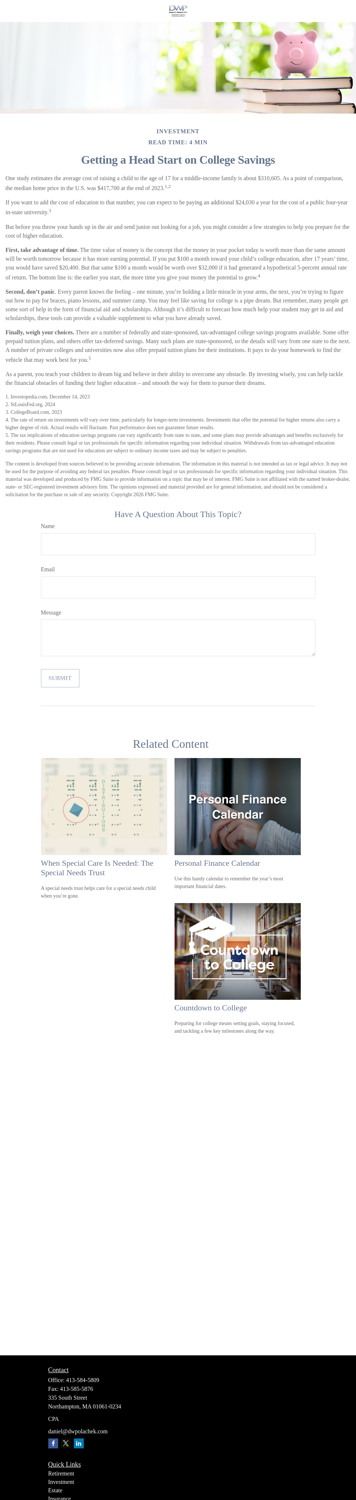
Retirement (61, 1473)
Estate (55, 1490)
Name (48, 526)
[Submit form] (60, 678)
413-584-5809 (83, 1380)
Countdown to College (211, 1007)
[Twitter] (66, 1443)
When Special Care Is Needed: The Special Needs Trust (97, 867)
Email (48, 569)
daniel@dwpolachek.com (78, 1431)
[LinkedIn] (79, 1443)
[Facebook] (53, 1443)
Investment (61, 1482)
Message (51, 612)
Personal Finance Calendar (218, 863)
